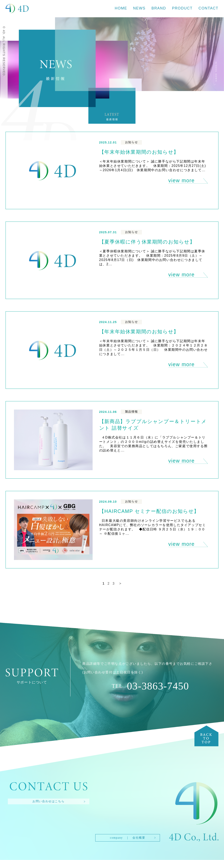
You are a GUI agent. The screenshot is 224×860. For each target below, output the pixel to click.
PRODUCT (182, 8)
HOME (121, 8)
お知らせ (131, 142)
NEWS (139, 8)
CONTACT (208, 8)
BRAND (159, 8)
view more (181, 180)
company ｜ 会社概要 (127, 837)
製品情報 (131, 411)
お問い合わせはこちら (48, 801)
